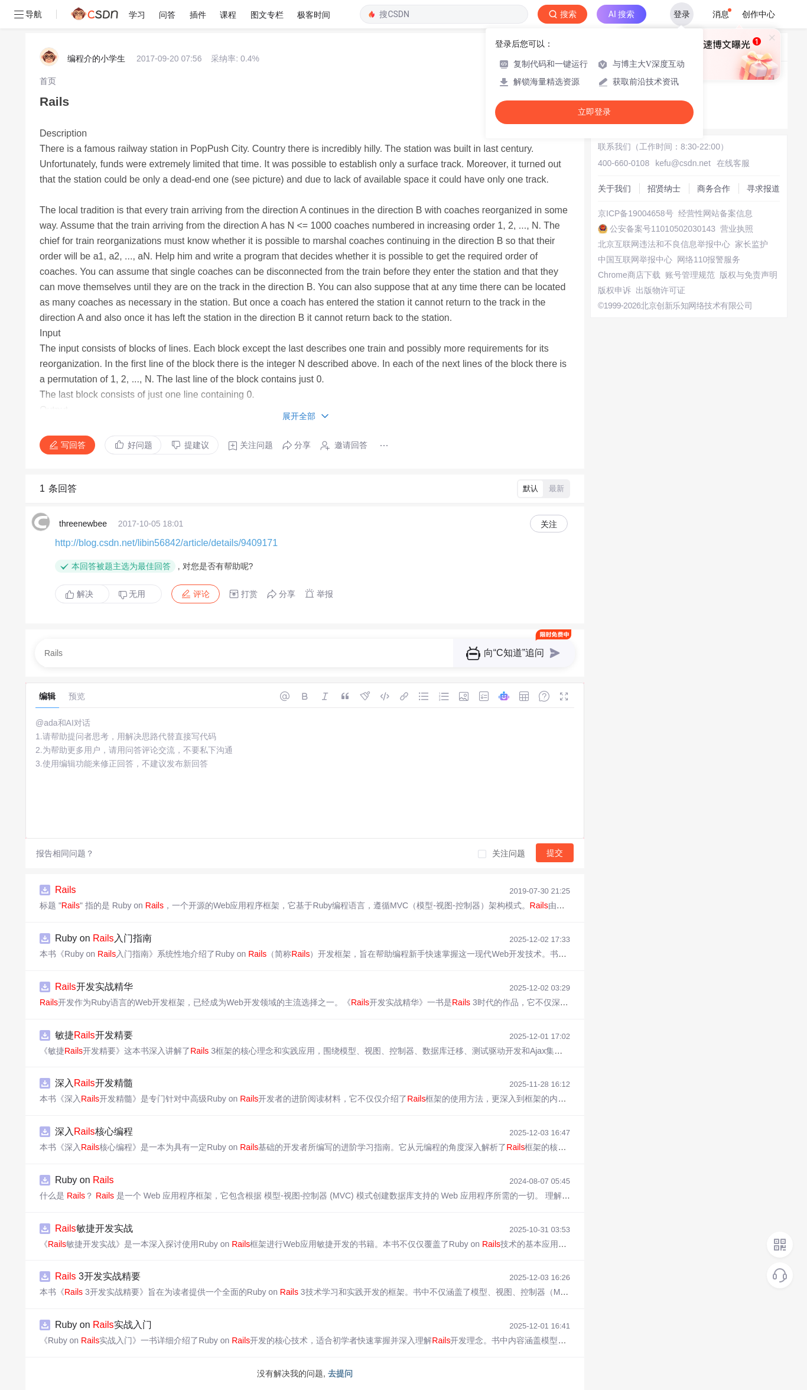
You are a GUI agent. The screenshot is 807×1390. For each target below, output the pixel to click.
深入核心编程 (94, 1131)
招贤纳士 (664, 188)
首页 (48, 81)
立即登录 (594, 112)
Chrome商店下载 (629, 275)
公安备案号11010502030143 (662, 228)
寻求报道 (763, 188)
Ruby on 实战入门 (103, 1325)
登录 (681, 14)
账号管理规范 (690, 275)
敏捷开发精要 (94, 1035)
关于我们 (614, 188)
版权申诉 (614, 290)
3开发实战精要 (98, 1276)
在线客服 (733, 163)
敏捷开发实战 (94, 1228)
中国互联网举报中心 (635, 259)
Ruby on (84, 1180)
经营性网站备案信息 (715, 213)
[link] (48, 81)
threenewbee (83, 523)
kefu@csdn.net (683, 163)
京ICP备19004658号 (635, 213)
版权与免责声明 (748, 275)
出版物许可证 (660, 290)
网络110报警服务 (708, 259)
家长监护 (751, 244)
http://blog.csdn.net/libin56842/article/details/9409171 (166, 543)
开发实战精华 (94, 987)
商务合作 (713, 188)
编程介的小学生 (96, 58)
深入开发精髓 (94, 1083)
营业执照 (736, 228)
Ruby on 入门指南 (103, 938)
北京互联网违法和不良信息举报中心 (664, 244)
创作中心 (758, 14)
